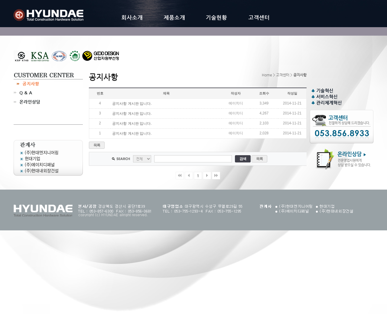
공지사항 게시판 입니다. (131, 103)
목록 (96, 145)
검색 (242, 159)
